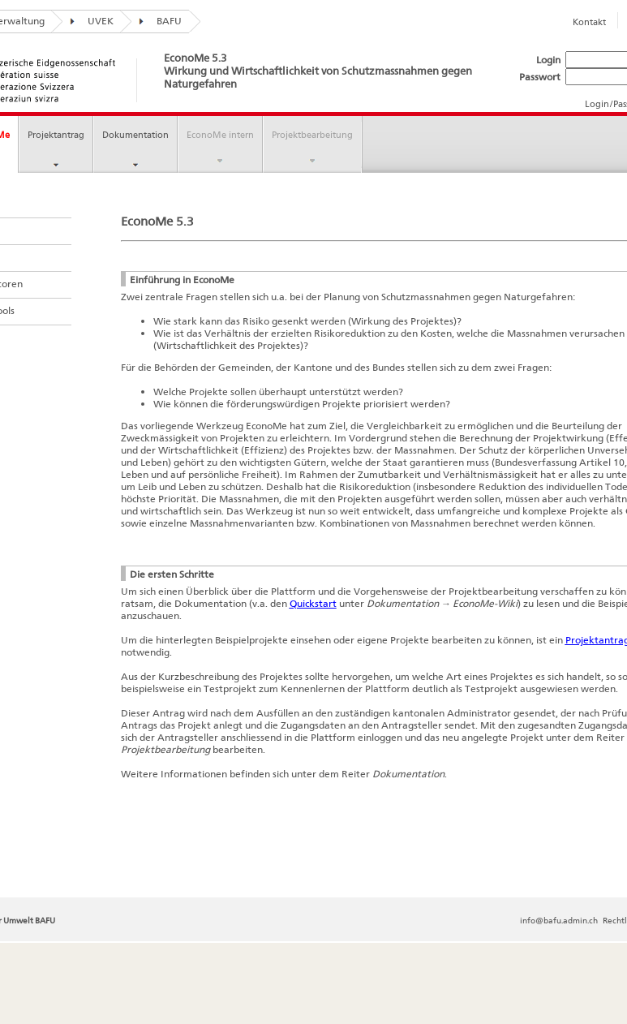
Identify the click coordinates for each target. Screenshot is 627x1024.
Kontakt (589, 22)
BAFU (156, 21)
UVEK (88, 21)
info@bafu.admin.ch (559, 920)
